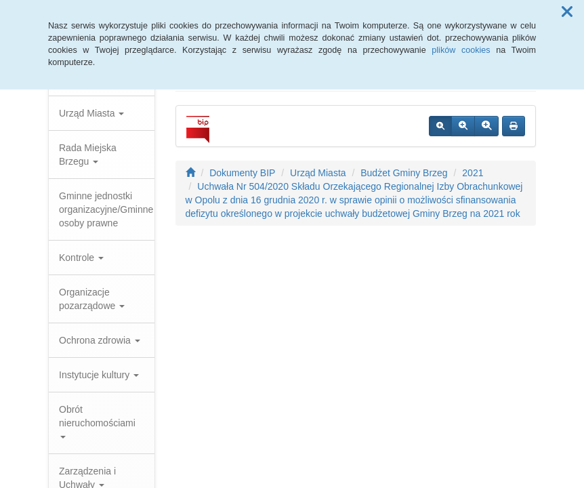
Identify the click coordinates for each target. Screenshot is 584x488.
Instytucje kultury (99, 374)
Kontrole (81, 257)
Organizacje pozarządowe (92, 299)
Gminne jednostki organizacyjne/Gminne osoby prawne (106, 209)
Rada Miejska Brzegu (88, 154)
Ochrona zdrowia (99, 340)
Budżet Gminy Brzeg (403, 172)
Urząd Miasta (91, 113)
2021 (472, 172)
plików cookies (461, 50)
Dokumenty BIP (242, 172)
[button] (567, 12)
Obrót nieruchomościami (97, 421)
